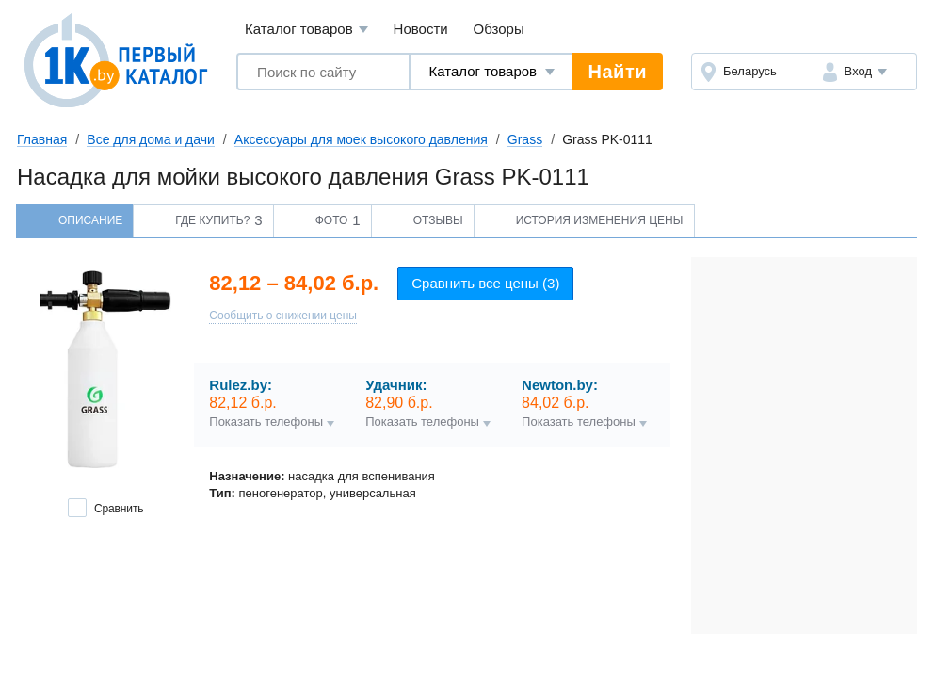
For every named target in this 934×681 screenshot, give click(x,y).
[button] (864, 71)
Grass (524, 139)
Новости (421, 29)
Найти (617, 71)
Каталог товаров (306, 30)
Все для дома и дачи (151, 139)
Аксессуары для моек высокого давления (361, 139)
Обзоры (499, 29)
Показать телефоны (266, 422)
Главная (42, 139)
